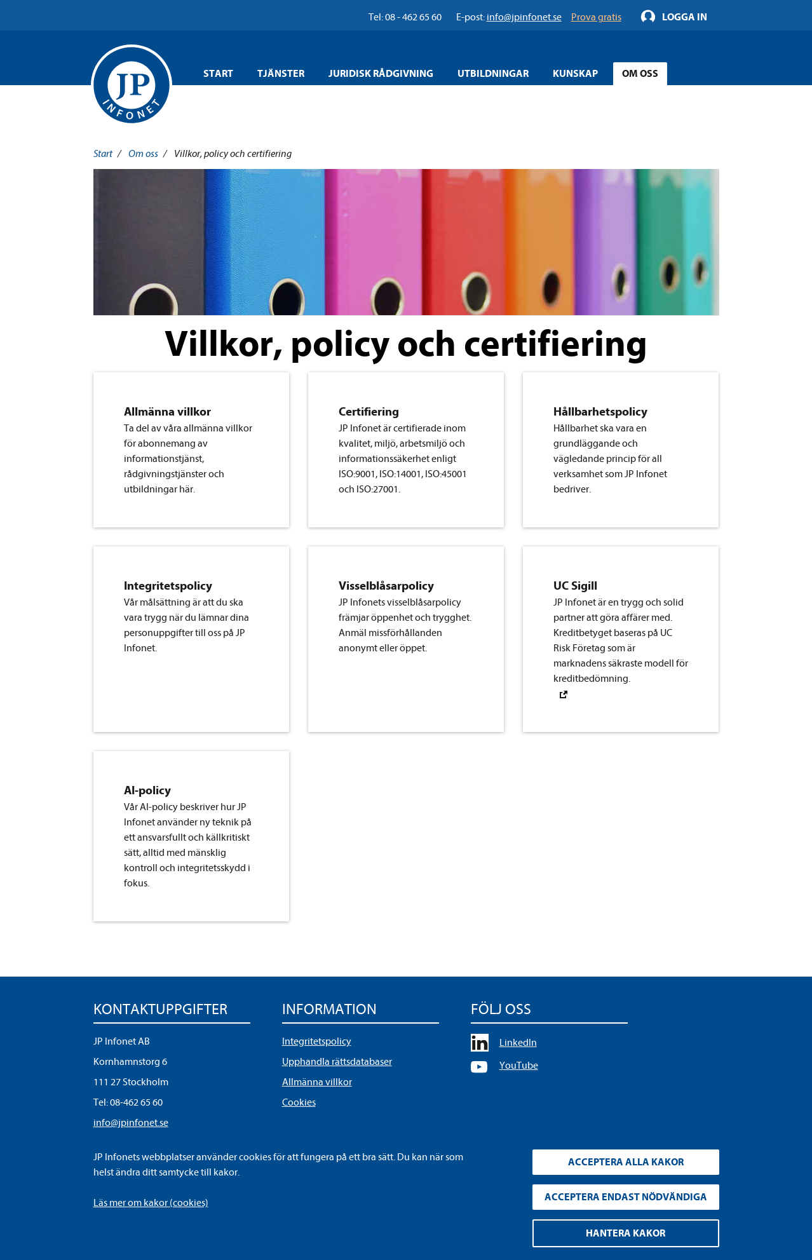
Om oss (143, 153)
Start (218, 73)
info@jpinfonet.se (130, 1122)
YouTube (518, 1065)
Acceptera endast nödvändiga (626, 1197)
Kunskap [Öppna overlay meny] (575, 73)
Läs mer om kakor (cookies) (150, 1203)
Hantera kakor (625, 1233)
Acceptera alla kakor (626, 1162)
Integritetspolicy (316, 1041)
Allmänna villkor (317, 1082)
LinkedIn (518, 1042)
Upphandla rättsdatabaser (337, 1061)
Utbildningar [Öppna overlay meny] (493, 73)
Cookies (299, 1102)
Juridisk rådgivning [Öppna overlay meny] (380, 73)
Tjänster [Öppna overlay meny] (280, 73)
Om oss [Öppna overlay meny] (640, 73)
